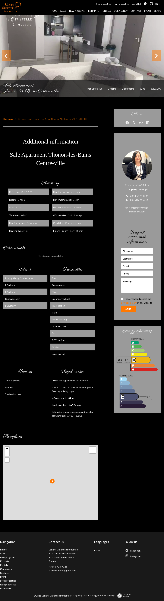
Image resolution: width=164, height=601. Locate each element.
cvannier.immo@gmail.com (62, 570)
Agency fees (81, 595)
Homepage (8, 119)
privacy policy (129, 302)
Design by (123, 595)
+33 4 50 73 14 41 (139, 196)
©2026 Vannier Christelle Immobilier (53, 595)
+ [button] (7, 449)
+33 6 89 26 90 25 (139, 199)
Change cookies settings (102, 595)
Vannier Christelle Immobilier (64, 549)
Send (128, 309)
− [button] (7, 453)
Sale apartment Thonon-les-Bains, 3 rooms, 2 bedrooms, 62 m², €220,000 (52, 119)
